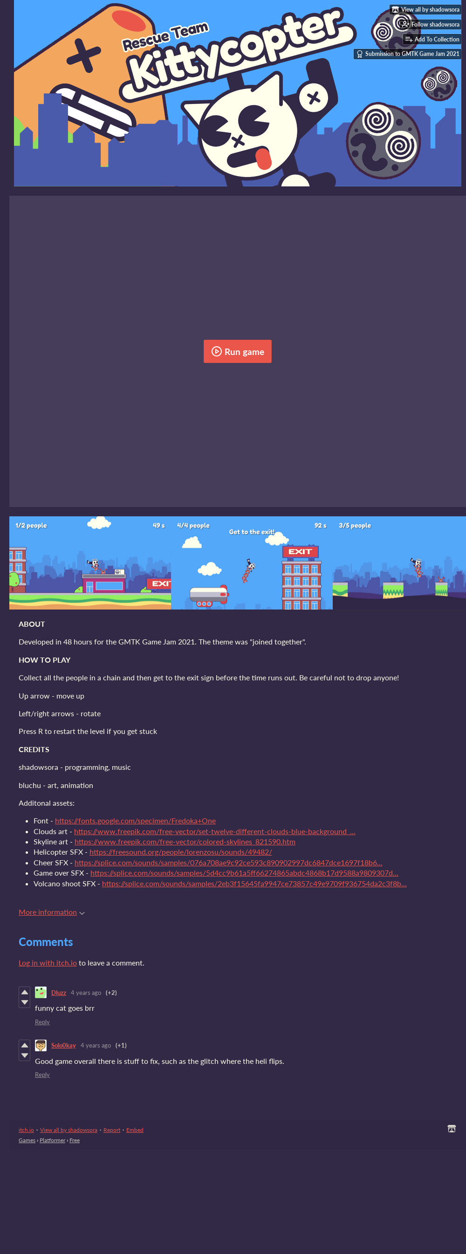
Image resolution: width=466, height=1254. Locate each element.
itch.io (26, 1129)
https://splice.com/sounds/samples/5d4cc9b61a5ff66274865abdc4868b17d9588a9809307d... (244, 872)
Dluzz (58, 992)
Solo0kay (63, 1045)
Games (27, 1140)
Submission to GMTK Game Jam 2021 (407, 54)
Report (111, 1129)
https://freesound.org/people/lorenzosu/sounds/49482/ (180, 851)
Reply (42, 1022)
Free (74, 1140)
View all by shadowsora (68, 1129)
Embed (135, 1129)
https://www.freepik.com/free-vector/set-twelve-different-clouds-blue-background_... (215, 831)
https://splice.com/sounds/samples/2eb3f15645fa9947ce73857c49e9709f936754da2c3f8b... (254, 883)
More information (52, 911)
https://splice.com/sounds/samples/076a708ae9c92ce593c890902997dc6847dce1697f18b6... (229, 862)
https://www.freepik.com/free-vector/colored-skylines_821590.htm (185, 841)
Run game (237, 351)
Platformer (52, 1140)
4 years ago (86, 992)
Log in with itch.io (48, 962)
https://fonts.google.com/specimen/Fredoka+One (135, 820)
